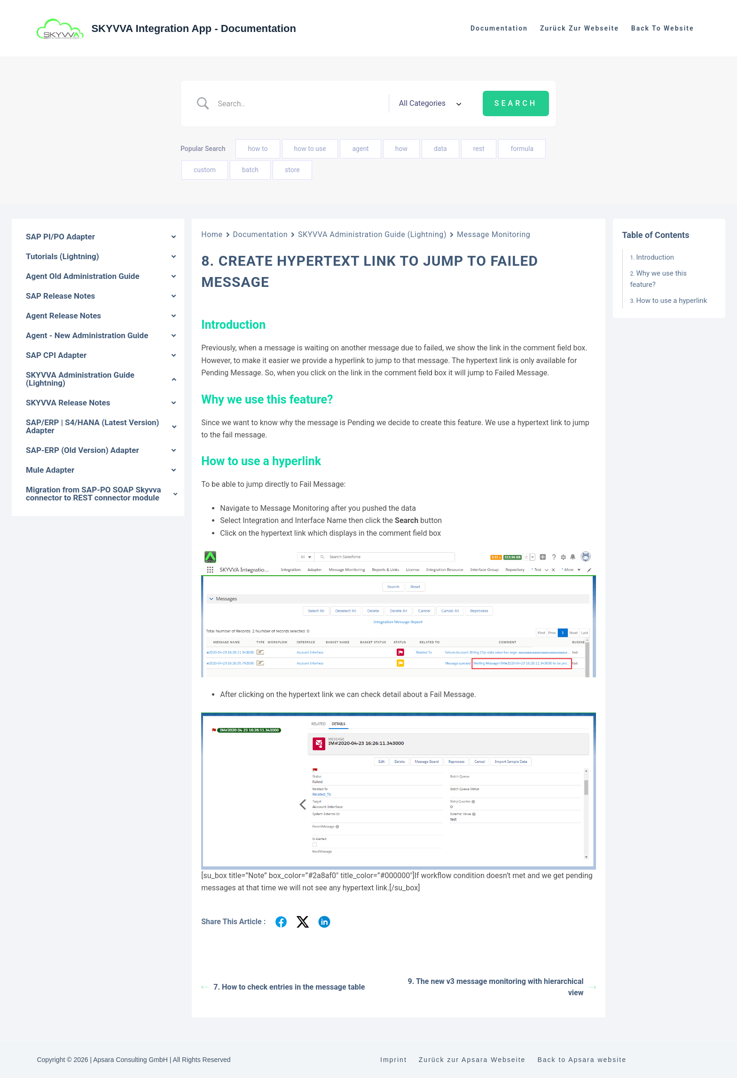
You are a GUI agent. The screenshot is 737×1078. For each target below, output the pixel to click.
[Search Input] (299, 103)
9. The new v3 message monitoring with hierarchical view (502, 987)
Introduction (655, 257)
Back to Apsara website (582, 1059)
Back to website (662, 28)
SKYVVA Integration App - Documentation (193, 28)
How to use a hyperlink (671, 300)
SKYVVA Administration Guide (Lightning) (372, 234)
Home (211, 234)
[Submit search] (516, 103)
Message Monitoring (493, 234)
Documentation (499, 28)
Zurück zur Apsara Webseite (472, 1059)
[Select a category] (429, 103)
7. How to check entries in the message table (283, 987)
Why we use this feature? (658, 279)
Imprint (393, 1059)
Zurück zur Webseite (579, 28)
